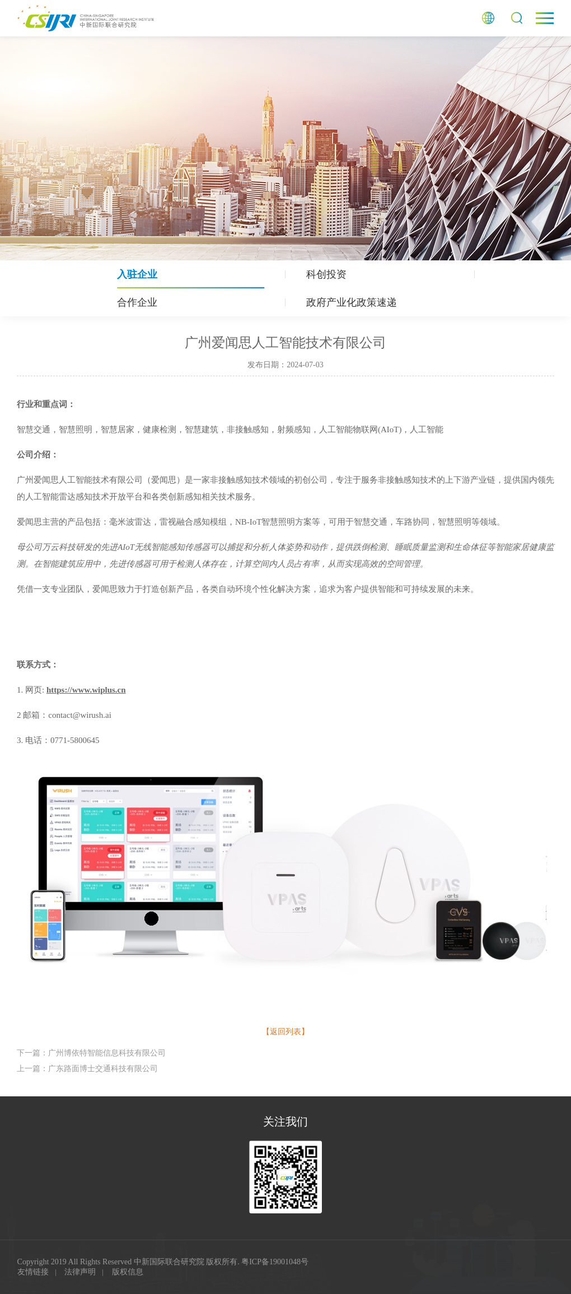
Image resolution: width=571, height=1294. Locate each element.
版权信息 (127, 1272)
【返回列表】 (285, 1031)
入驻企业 (137, 274)
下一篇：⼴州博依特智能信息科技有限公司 (91, 1053)
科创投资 (326, 274)
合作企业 (137, 302)
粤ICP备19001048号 (274, 1262)
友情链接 (33, 1272)
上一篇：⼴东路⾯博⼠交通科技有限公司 (87, 1068)
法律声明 (80, 1272)
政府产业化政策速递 (351, 302)
